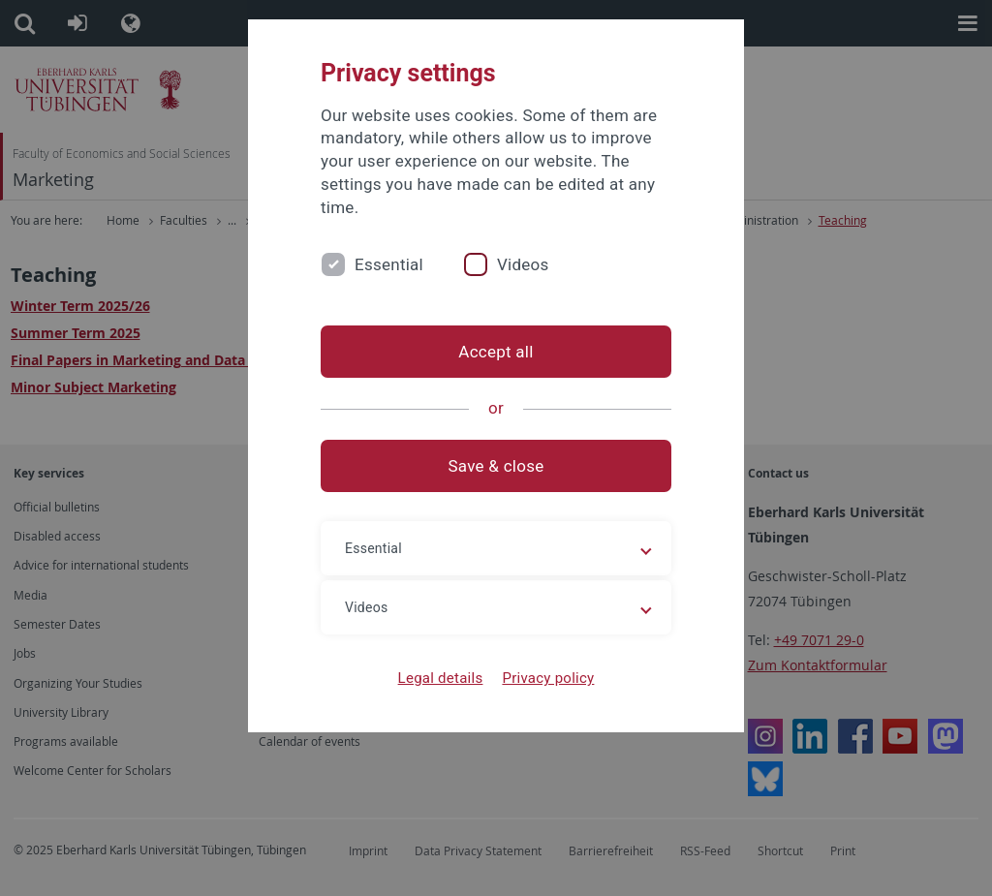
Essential (389, 264)
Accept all (495, 351)
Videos (523, 264)
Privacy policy (548, 678)
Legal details (440, 678)
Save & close (496, 466)
